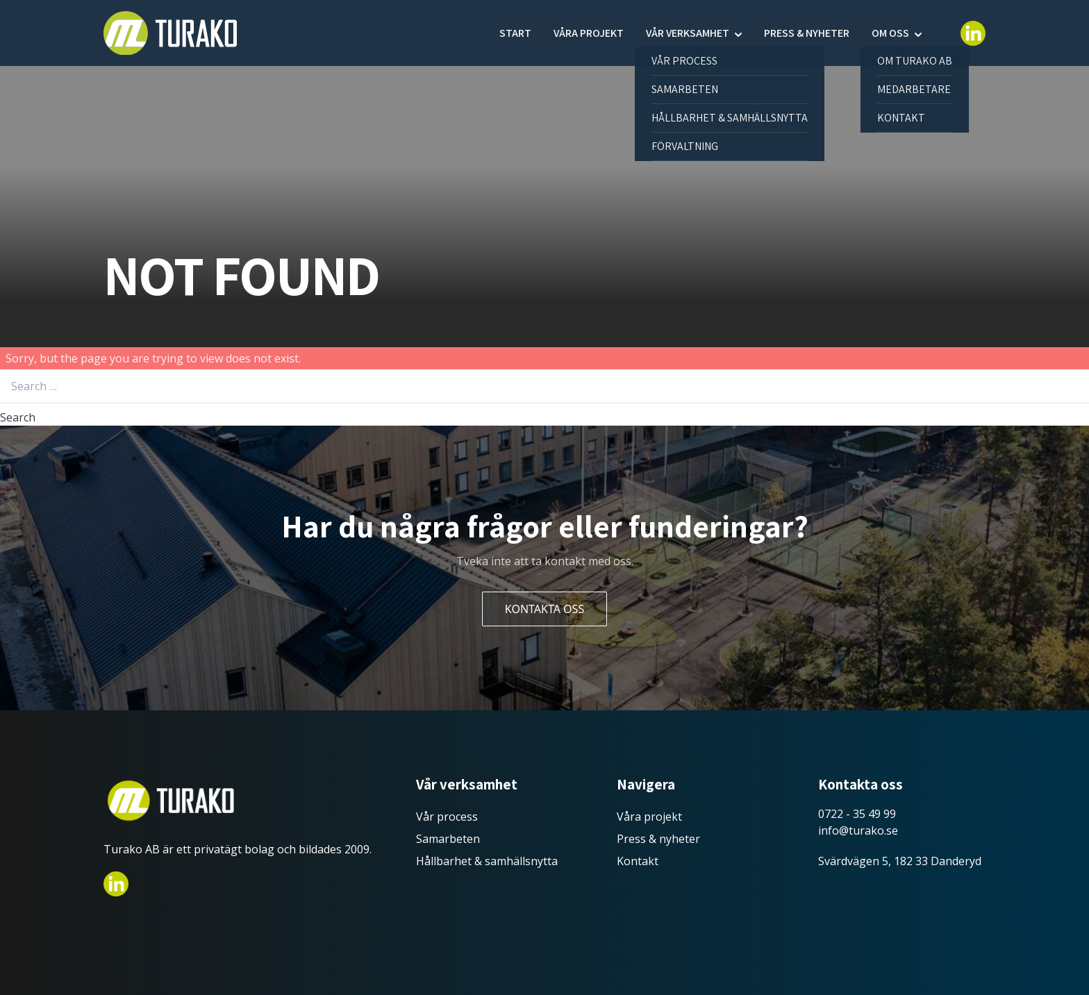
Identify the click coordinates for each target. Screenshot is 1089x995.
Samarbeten (448, 838)
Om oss (890, 33)
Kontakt (637, 861)
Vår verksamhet (687, 33)
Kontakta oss (544, 609)
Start (515, 33)
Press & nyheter (806, 33)
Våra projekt (589, 33)
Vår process (447, 816)
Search (17, 417)
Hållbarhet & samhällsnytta (487, 861)
